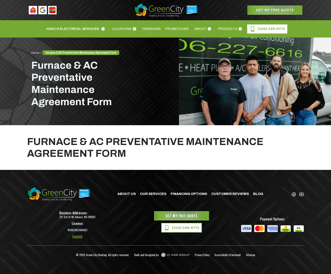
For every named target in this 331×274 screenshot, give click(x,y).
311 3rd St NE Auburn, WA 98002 (77, 217)
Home (35, 52)
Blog (258, 194)
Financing (151, 29)
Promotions (177, 29)
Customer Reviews (230, 194)
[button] (75, 29)
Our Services (153, 194)
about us (126, 194)
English (77, 236)
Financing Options (189, 194)
